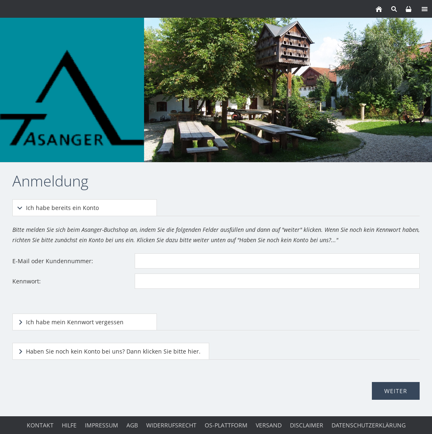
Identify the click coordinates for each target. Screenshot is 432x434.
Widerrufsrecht (171, 425)
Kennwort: (26, 281)
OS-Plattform (226, 425)
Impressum (101, 425)
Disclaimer (306, 425)
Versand (269, 425)
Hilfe (69, 425)
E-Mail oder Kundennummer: (52, 261)
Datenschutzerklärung (369, 425)
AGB (132, 425)
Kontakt (40, 425)
